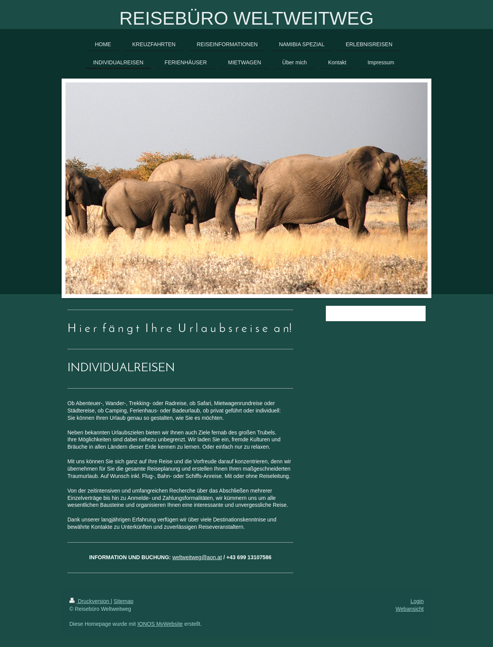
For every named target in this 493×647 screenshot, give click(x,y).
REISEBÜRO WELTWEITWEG (246, 18)
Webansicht (410, 609)
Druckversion (90, 601)
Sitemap (123, 601)
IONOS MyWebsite (160, 624)
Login (417, 601)
